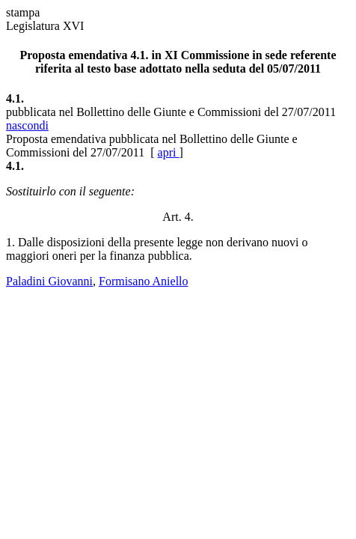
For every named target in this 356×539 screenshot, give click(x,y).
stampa (23, 12)
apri (168, 152)
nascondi (27, 125)
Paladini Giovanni (49, 281)
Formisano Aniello (143, 281)
